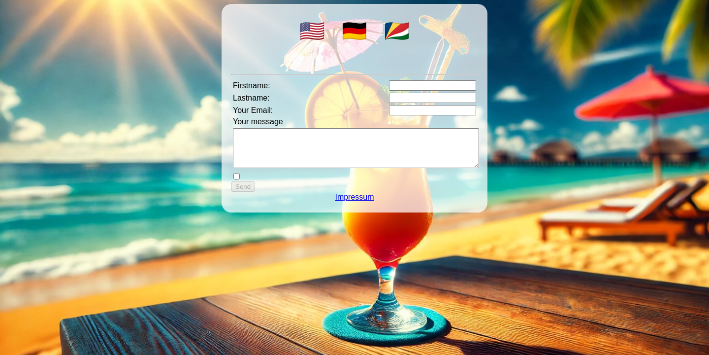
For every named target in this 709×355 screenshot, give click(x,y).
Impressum (354, 204)
